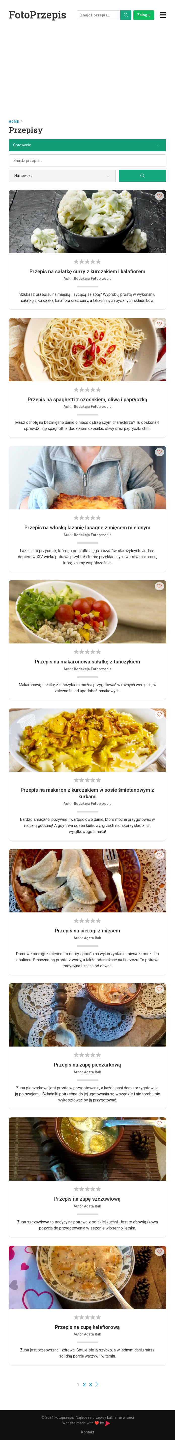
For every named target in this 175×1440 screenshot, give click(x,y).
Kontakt (87, 1432)
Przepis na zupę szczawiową (87, 1199)
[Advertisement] (87, 68)
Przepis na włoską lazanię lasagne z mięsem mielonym (87, 528)
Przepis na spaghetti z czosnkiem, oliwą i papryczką (87, 399)
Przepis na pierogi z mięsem (87, 931)
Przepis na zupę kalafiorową (87, 1327)
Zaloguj (144, 15)
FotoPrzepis (37, 14)
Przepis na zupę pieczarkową (87, 1065)
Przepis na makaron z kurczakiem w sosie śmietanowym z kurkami (87, 793)
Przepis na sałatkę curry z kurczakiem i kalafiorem (87, 271)
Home (14, 121)
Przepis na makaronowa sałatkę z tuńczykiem (87, 662)
